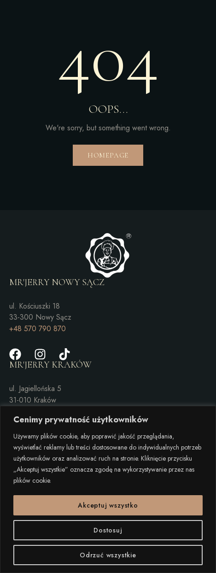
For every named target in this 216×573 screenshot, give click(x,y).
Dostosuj (107, 530)
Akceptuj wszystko (108, 505)
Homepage (108, 155)
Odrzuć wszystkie (108, 555)
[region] (108, 489)
